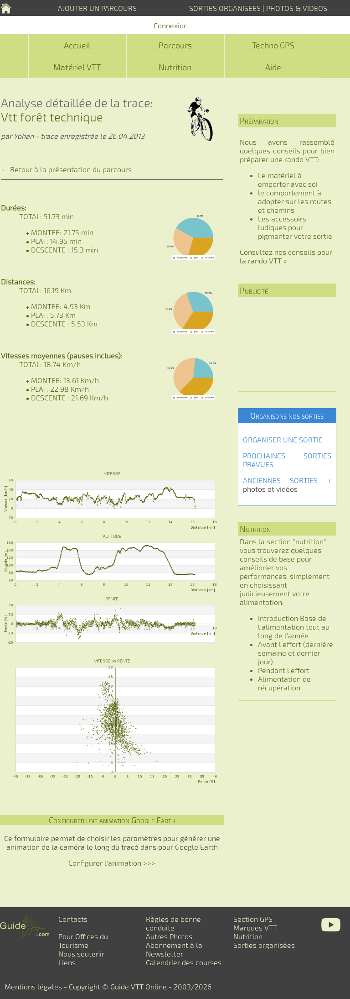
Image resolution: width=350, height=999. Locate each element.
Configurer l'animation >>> (111, 862)
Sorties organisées (264, 945)
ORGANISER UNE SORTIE (283, 439)
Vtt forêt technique (52, 117)
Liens (67, 962)
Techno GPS (273, 45)
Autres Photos (169, 936)
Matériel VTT (77, 67)
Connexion (171, 25)
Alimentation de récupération (284, 683)
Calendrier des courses (183, 962)
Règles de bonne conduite (173, 923)
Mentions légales (33, 986)
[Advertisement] (287, 344)
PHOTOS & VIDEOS (296, 8)
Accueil (77, 45)
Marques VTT (255, 927)
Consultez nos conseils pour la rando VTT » (286, 256)
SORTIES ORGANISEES (225, 8)
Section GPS (253, 919)
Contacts (73, 919)
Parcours (175, 45)
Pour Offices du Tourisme (83, 940)
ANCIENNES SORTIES (280, 480)
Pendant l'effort (283, 670)
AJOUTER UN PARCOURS (97, 8)
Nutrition (175, 67)
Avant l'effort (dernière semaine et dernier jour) (295, 653)
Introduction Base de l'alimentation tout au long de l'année (293, 627)
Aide (273, 67)
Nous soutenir (81, 953)
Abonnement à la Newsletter (174, 949)
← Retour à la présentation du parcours (66, 169)
